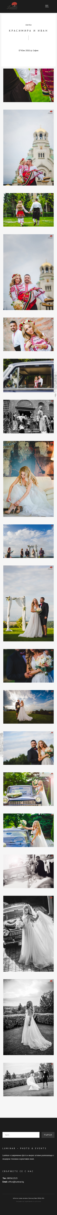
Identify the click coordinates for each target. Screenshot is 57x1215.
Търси (48, 1135)
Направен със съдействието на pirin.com (28, 1201)
